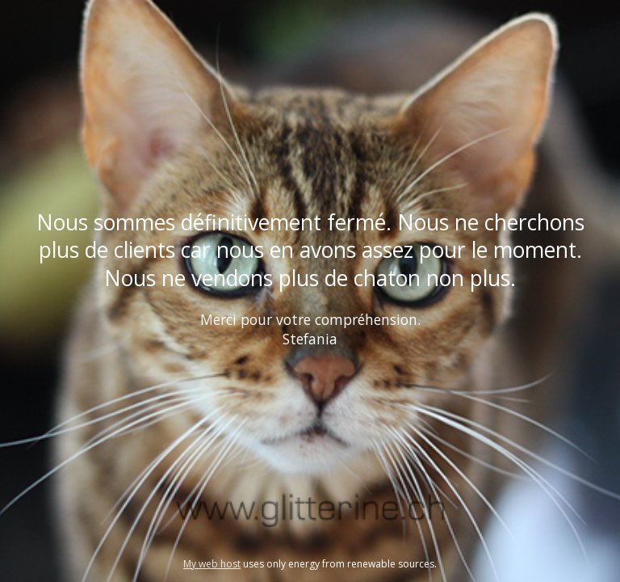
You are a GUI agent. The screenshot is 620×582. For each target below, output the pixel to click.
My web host (212, 564)
